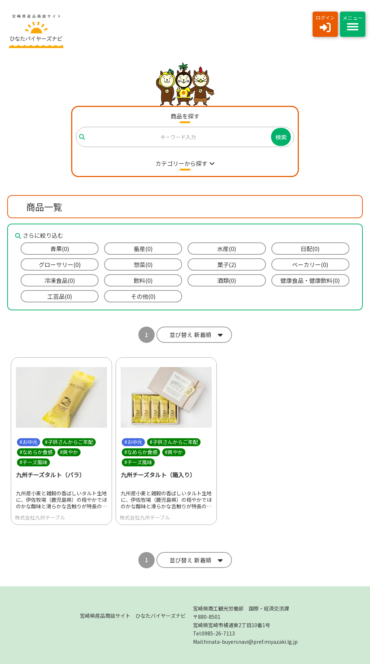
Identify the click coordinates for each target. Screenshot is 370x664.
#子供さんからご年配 (69, 441)
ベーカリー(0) (310, 264)
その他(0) (143, 296)
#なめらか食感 (36, 452)
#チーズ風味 (33, 462)
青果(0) (59, 248)
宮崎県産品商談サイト (133, 615)
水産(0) (226, 248)
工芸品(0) (59, 296)
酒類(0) (226, 280)
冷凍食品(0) (59, 280)
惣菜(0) (143, 264)
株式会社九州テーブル (40, 517)
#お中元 (29, 441)
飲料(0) (143, 280)
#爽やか (69, 452)
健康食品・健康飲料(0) (310, 280)
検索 (281, 137)
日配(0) (310, 248)
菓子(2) (226, 264)
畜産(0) (143, 248)
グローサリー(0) (60, 264)
